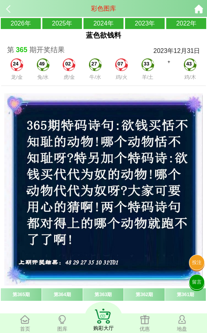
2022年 (186, 23)
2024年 (103, 23)
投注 (197, 262)
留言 (197, 282)
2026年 (21, 23)
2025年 (62, 23)
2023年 (145, 23)
